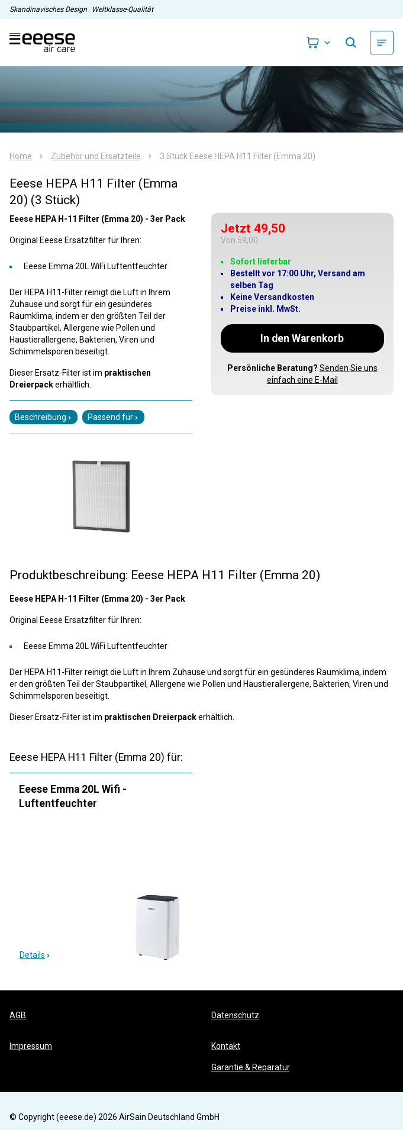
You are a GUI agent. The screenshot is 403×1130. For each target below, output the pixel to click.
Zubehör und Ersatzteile (96, 156)
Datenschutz (235, 1015)
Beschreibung (43, 417)
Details (35, 955)
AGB (17, 1015)
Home (20, 156)
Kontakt (225, 1046)
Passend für (113, 417)
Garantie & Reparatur (250, 1067)
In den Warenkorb (302, 338)
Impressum (30, 1046)
